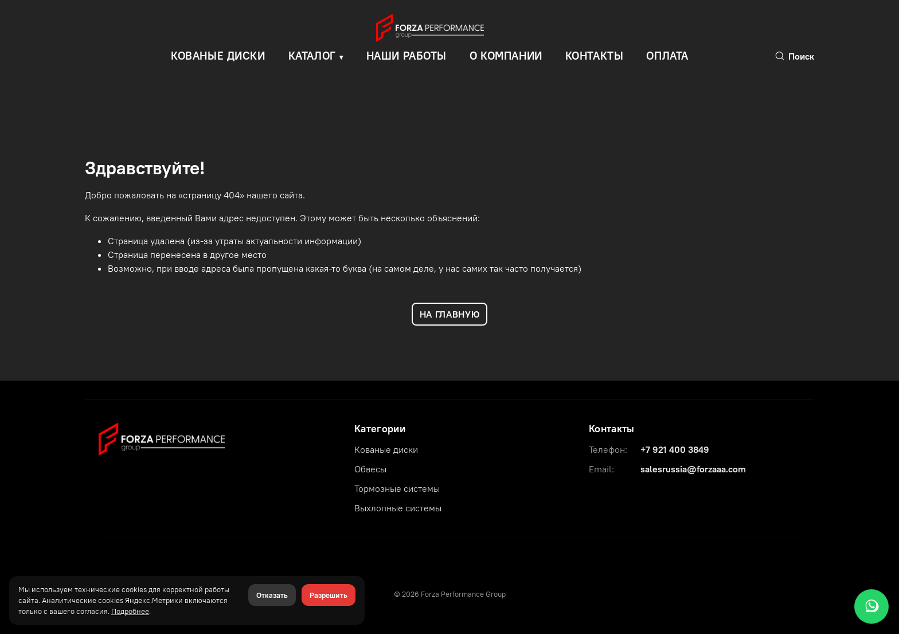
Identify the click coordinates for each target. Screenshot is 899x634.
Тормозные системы (397, 488)
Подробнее (130, 611)
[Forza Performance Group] (162, 438)
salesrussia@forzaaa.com (693, 469)
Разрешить (328, 595)
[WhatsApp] (871, 606)
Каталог (312, 55)
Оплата (667, 55)
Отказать (272, 595)
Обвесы (370, 469)
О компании (506, 55)
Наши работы (406, 55)
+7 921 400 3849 (674, 449)
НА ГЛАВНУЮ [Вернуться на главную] (449, 314)
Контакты (594, 55)
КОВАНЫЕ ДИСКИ (218, 55)
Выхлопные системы (397, 508)
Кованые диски (386, 449)
